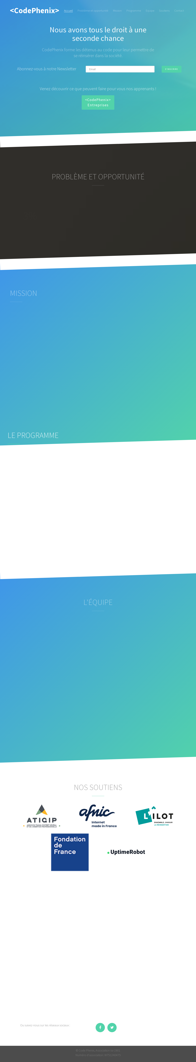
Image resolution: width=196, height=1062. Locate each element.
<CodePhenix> (34, 10)
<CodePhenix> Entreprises (98, 102)
